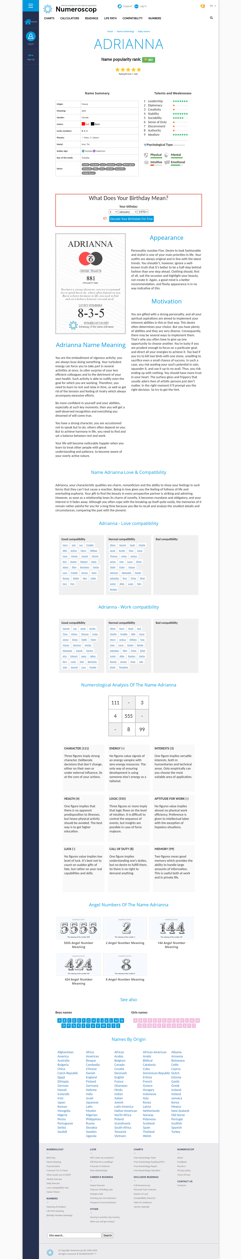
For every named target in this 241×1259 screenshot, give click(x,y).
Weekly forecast (54, 1179)
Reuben (113, 589)
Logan (124, 556)
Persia (62, 1119)
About (180, 1157)
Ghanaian (120, 1086)
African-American (155, 1052)
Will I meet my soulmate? (102, 1157)
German (63, 1086)
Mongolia (64, 1111)
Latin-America (123, 1107)
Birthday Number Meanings (59, 1215)
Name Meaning (54, 1161)
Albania (176, 1052)
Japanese (92, 1102)
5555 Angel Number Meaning (78, 945)
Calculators (69, 18)
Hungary (148, 1090)
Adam (65, 567)
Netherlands (151, 1111)
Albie (121, 583)
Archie (122, 550)
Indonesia (149, 1094)
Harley (96, 567)
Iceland (176, 1090)
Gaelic (175, 1081)
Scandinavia (122, 1123)
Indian (118, 1094)
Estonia (176, 1077)
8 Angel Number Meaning (125, 979)
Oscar (139, 550)
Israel (89, 1098)
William (93, 550)
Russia (90, 1123)
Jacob (112, 550)
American (92, 1056)
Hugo (94, 572)
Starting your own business (103, 1198)
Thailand (149, 1132)
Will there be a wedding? (101, 1161)
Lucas (129, 561)
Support (124, 6)
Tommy (95, 556)
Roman (66, 578)
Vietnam (120, 1136)
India (89, 1094)
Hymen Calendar (141, 1206)
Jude (65, 667)
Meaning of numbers (56, 1206)
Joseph (85, 556)
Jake (141, 661)
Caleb (93, 578)
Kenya (147, 1102)
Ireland (176, 1094)
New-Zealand (180, 1111)
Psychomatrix (53, 1166)
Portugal (177, 1119)
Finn (72, 583)
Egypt (61, 1077)
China (61, 1069)
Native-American (125, 1111)
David (112, 667)
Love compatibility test (58, 1187)
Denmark (120, 1073)
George (122, 545)
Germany (92, 1086)
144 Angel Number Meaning (171, 945)
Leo (81, 545)
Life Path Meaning (55, 1210)
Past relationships (98, 1170)
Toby (139, 583)
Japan (61, 1102)
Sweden (91, 1132)
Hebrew (91, 1090)
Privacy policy (184, 1170)
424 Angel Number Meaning (79, 981)
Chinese (91, 1069)
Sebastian (114, 578)
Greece (148, 1086)
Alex (85, 578)
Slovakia (91, 1127)
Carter (113, 583)
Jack (73, 545)
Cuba (146, 1069)
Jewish (118, 1102)
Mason (132, 567)
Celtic (175, 1065)
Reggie (73, 561)
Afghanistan (66, 1052)
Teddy (113, 567)
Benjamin (84, 567)
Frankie (74, 572)
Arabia (118, 1056)
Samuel (74, 667)
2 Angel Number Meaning (125, 943)
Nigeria (62, 1115)
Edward (84, 561)
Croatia (119, 1069)
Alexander (126, 572)
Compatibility (133, 18)
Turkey (175, 1132)
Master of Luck (141, 1193)
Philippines (93, 1119)
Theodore (123, 667)
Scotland (149, 1123)
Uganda (91, 1136)
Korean (62, 1107)
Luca (65, 572)
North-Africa (122, 1115)
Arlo (65, 561)
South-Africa (122, 1127)
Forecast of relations (100, 1166)
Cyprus (176, 1069)
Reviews (181, 1166)
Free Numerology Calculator (147, 1170)
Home (31, 21)
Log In (31, 43)
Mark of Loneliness (143, 1202)
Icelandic (64, 1094)
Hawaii (62, 1090)
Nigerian (91, 1115)
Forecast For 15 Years (57, 1170)
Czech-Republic (68, 1073)
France (119, 1081)
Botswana (178, 1060)
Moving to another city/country (105, 1217)
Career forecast (97, 1185)
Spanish (176, 1127)
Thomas (113, 556)
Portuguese (65, 1123)
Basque (91, 1060)
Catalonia (149, 1065)
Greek (175, 1086)
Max (121, 561)
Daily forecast (53, 1183)
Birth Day (51, 1157)
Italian (118, 1098)
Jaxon (93, 561)
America (63, 1056)
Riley (74, 567)
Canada (119, 1065)
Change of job (96, 1193)
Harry (65, 545)
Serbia (62, 1127)
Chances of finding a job (101, 1189)
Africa (90, 1052)
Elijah (142, 578)
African (119, 1052)
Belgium (120, 1060)
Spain (146, 1127)
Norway (148, 1115)
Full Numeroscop (142, 1185)
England (91, 1077)
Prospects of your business (103, 1202)
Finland (91, 1081)
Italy (146, 1098)
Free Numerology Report (145, 1166)
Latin (89, 1107)
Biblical (148, 1060)
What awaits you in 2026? (59, 1174)
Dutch (175, 1073)
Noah (132, 545)
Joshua (133, 556)
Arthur (74, 550)
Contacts (181, 1185)
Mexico (176, 1107)
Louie (130, 583)
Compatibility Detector (144, 1198)
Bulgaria (63, 1065)
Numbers (154, 18)
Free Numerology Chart (145, 1157)
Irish (60, 1098)
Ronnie (113, 661)
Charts (49, 18)
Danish (90, 1073)
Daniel (138, 572)
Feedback (182, 1161)
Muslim (91, 1111)
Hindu (118, 1090)
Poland (119, 1119)
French (147, 1081)
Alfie (65, 550)
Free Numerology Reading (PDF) (149, 1161)
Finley (122, 567)
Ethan (139, 561)
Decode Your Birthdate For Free (131, 219)
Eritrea (147, 1077)
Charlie (142, 545)
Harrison (114, 572)
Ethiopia (63, 1081)
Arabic (147, 1056)
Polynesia (149, 1119)
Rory (125, 578)
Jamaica (176, 1098)
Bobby (76, 578)
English (119, 1077)
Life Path (110, 18)
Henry (83, 550)
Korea (175, 1102)
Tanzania (120, 1132)
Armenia (177, 1056)
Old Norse (178, 1115)
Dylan (133, 578)
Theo (131, 550)
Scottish (176, 1123)
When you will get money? (102, 1221)
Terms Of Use (183, 1174)
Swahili (62, 1132)
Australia (63, 1060)
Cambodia (93, 1065)
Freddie (90, 545)
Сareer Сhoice (53, 1191)
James (113, 561)
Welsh (147, 1136)
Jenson (84, 572)
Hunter (74, 556)
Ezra (65, 583)
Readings (91, 18)
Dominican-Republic (156, 1073)
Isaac (65, 556)
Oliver (113, 545)
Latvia (147, 1107)
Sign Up (30, 59)
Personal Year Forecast (145, 1189)
